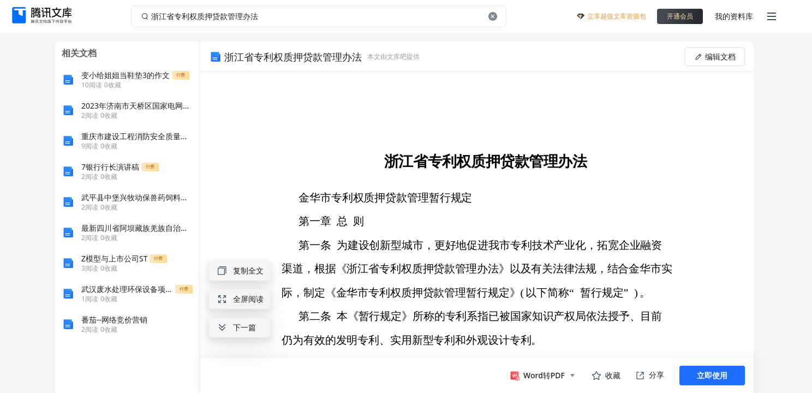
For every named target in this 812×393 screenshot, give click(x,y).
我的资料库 (734, 16)
